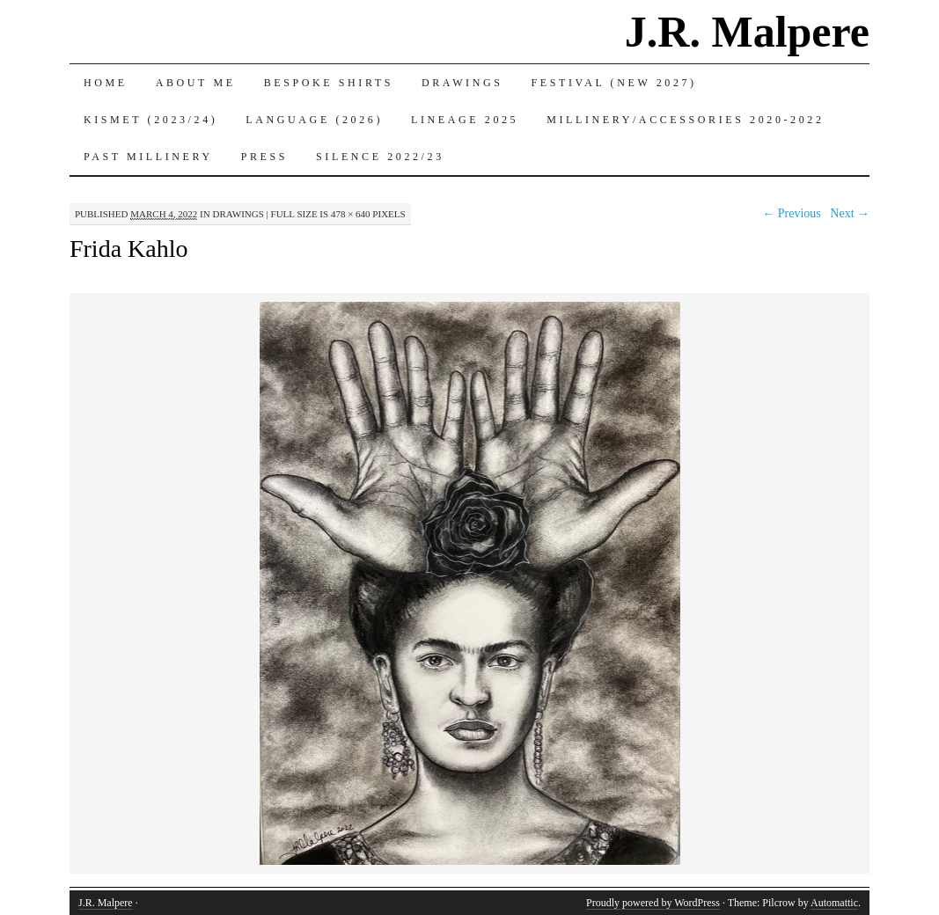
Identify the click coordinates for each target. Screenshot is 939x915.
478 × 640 (350, 214)
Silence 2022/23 (380, 156)
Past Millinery (148, 156)
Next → (849, 213)
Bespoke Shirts (328, 83)
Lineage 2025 (464, 119)
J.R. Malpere (747, 31)
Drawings (462, 83)
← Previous (791, 213)
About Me (196, 83)
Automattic (834, 903)
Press (264, 156)
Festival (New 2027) (614, 83)
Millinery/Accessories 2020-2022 (685, 119)
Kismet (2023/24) (150, 119)
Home (106, 83)
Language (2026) (314, 119)
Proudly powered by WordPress (653, 903)
